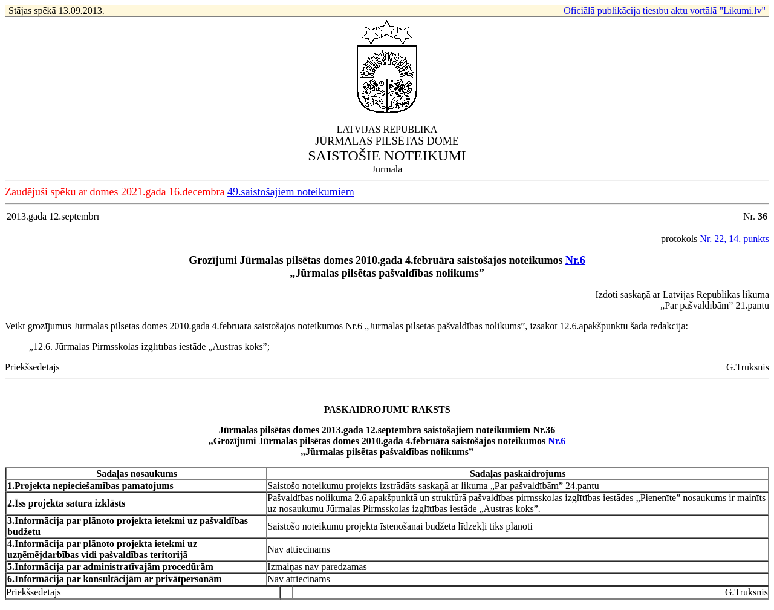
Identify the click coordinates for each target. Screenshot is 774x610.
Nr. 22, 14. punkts (734, 239)
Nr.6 (575, 260)
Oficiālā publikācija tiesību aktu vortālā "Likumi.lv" (665, 10)
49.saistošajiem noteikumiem (290, 192)
